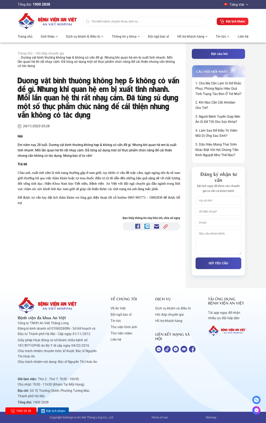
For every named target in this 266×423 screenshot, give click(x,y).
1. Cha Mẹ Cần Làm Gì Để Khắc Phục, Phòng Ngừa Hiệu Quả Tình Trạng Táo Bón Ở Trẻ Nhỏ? (218, 88)
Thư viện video (121, 333)
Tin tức (221, 36)
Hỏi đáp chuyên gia (50, 53)
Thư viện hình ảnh (124, 327)
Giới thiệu (48, 36)
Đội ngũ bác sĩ (158, 36)
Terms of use (159, 417)
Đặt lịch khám (53, 411)
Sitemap (211, 417)
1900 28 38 (21, 411)
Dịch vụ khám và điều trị (173, 308)
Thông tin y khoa (124, 36)
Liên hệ (243, 36)
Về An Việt (118, 308)
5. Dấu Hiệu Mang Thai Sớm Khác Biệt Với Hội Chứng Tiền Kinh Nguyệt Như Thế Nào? (217, 149)
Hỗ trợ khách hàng (190, 36)
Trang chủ (25, 36)
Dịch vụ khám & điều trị (83, 36)
